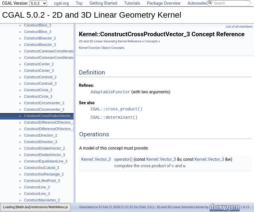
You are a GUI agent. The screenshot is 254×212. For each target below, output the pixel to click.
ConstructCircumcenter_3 (44, 109)
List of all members (239, 27)
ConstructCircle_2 (38, 90)
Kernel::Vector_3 (96, 159)
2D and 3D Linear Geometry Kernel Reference (110, 41)
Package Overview (163, 3)
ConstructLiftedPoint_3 (42, 181)
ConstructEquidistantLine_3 (45, 161)
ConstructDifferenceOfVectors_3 (49, 129)
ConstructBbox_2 (37, 25)
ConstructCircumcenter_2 (44, 103)
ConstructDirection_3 (40, 142)
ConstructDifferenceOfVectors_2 (49, 122)
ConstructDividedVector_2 (44, 148)
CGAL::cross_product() (116, 109)
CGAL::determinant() (114, 117)
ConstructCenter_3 (39, 71)
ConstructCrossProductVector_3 (49, 116)
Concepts (151, 41)
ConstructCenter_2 (39, 64)
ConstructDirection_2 (40, 135)
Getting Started (103, 3)
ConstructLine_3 (37, 194)
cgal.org (61, 3)
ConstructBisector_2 (40, 38)
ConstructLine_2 (37, 187)
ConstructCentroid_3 (40, 84)
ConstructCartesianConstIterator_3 (51, 58)
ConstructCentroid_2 (40, 77)
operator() (123, 159)
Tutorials (132, 3)
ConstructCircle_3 (38, 97)
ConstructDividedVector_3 (44, 155)
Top (79, 3)
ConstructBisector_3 (40, 45)
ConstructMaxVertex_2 (42, 200)
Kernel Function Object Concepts (101, 48)
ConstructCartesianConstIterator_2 (51, 51)
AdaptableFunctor (110, 92)
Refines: (86, 85)
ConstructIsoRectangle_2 (44, 174)
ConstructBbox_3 (37, 32)
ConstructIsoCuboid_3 (41, 168)
